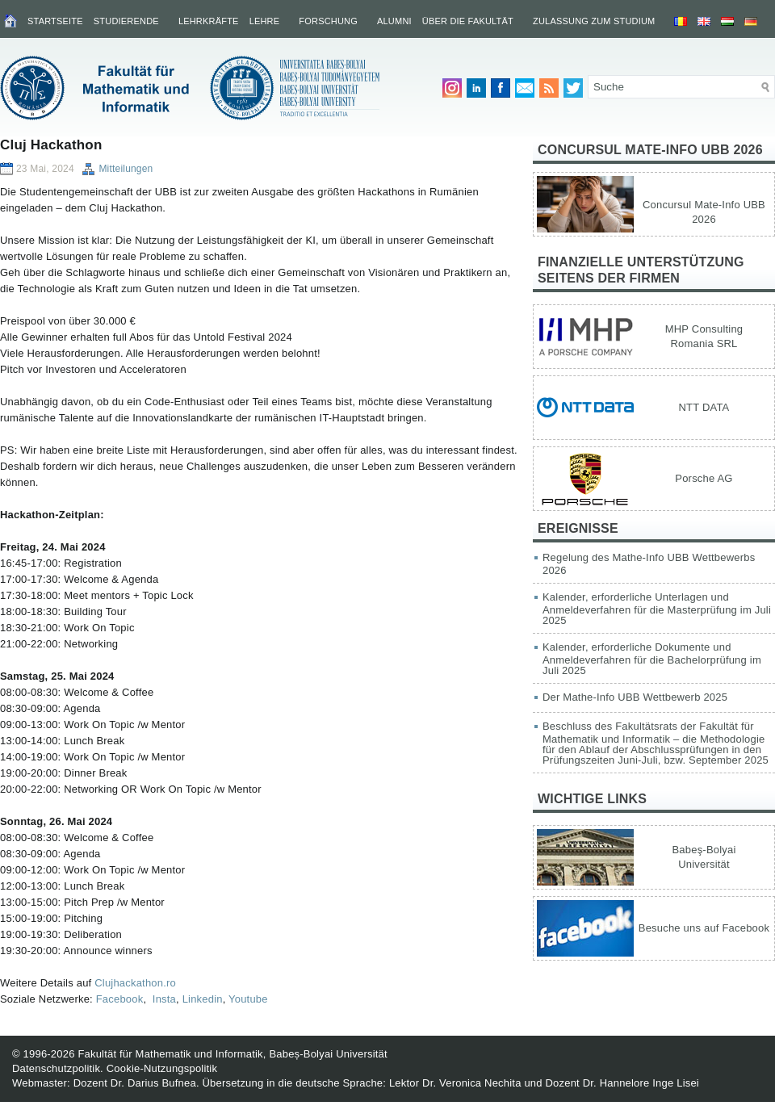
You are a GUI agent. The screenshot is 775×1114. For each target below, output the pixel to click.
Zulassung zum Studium (594, 21)
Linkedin (202, 999)
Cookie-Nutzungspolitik (162, 1068)
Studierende (126, 21)
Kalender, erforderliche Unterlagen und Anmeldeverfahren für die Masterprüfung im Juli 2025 (656, 608)
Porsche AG (703, 478)
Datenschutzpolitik (56, 1068)
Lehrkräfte (208, 21)
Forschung (328, 21)
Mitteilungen (125, 168)
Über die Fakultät (467, 21)
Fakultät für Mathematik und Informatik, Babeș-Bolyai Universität (232, 1054)
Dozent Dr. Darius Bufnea (134, 1083)
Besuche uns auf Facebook (704, 928)
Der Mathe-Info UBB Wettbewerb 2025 (634, 697)
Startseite (55, 21)
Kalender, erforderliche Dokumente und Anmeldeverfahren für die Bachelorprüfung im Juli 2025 (651, 658)
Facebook (120, 999)
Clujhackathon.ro (135, 983)
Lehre (264, 21)
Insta (162, 999)
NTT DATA (704, 407)
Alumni (394, 21)
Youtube (248, 999)
